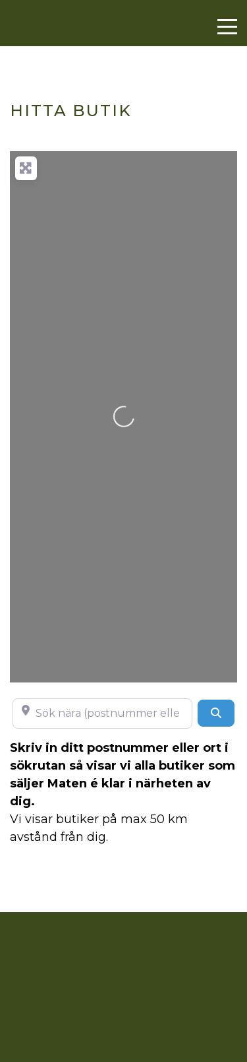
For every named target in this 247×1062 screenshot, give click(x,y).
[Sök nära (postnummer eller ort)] (102, 713)
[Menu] (227, 27)
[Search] (216, 713)
